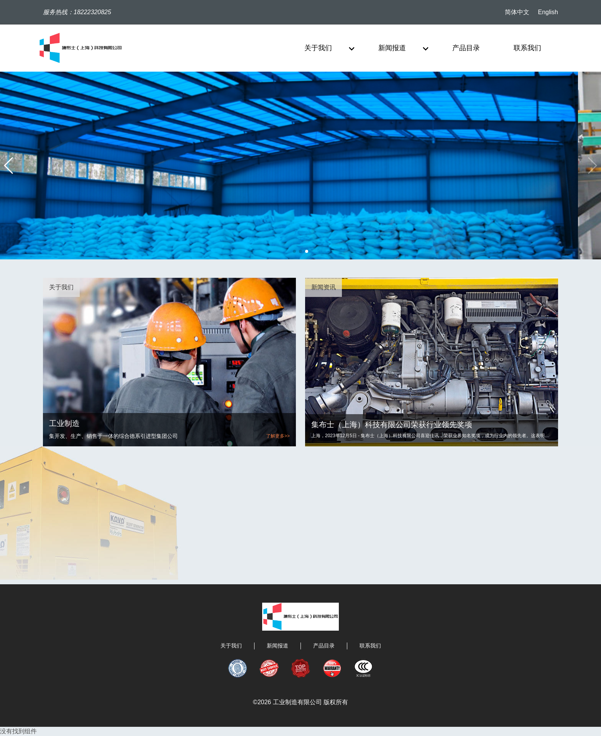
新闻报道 (277, 646)
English (548, 12)
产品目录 (324, 646)
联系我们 (370, 646)
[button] (592, 165)
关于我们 (231, 646)
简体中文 (517, 12)
